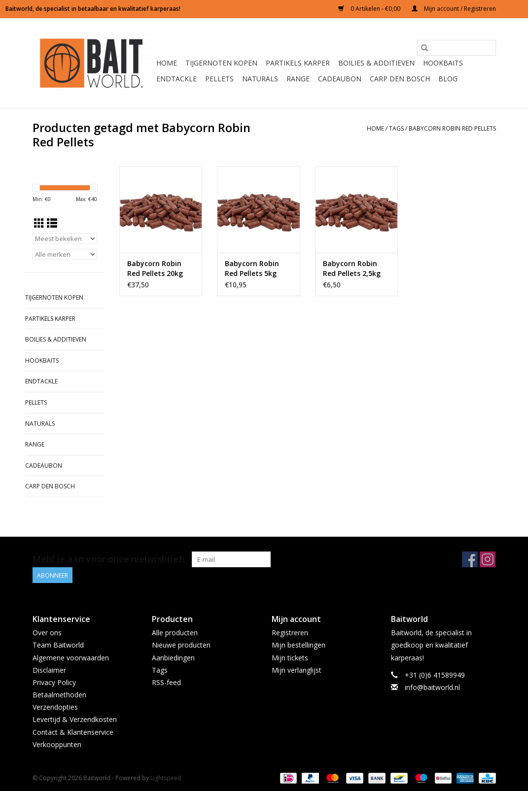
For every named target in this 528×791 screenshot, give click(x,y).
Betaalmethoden (59, 694)
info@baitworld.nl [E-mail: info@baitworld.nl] (432, 687)
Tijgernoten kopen (221, 63)
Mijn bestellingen (298, 645)
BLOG (448, 78)
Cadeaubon (339, 78)
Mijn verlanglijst (296, 669)
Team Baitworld (58, 645)
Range (298, 78)
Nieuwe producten (181, 645)
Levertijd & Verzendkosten (75, 719)
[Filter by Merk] (65, 254)
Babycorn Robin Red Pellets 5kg (252, 268)
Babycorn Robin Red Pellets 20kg (155, 268)
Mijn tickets (290, 657)
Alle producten (175, 632)
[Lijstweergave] (52, 223)
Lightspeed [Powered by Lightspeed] (165, 778)
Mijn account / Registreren (454, 8)
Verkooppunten (57, 744)
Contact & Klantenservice (73, 731)
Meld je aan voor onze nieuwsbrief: (108, 559)
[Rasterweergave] (39, 223)
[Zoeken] (456, 48)
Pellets (219, 78)
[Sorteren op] (65, 238)
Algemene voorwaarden (71, 657)
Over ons (47, 632)
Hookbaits (443, 63)
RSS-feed (166, 682)
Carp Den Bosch (400, 78)
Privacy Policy (54, 682)
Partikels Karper (298, 63)
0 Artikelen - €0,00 (370, 8)
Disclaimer (49, 669)
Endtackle (176, 78)
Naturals (260, 78)
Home (166, 63)
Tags (396, 128)
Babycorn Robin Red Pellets (452, 128)
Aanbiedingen (173, 657)
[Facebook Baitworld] (470, 559)
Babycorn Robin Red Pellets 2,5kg (352, 268)
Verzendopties (55, 707)
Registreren (290, 632)
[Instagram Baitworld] (487, 559)
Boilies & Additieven (376, 63)
